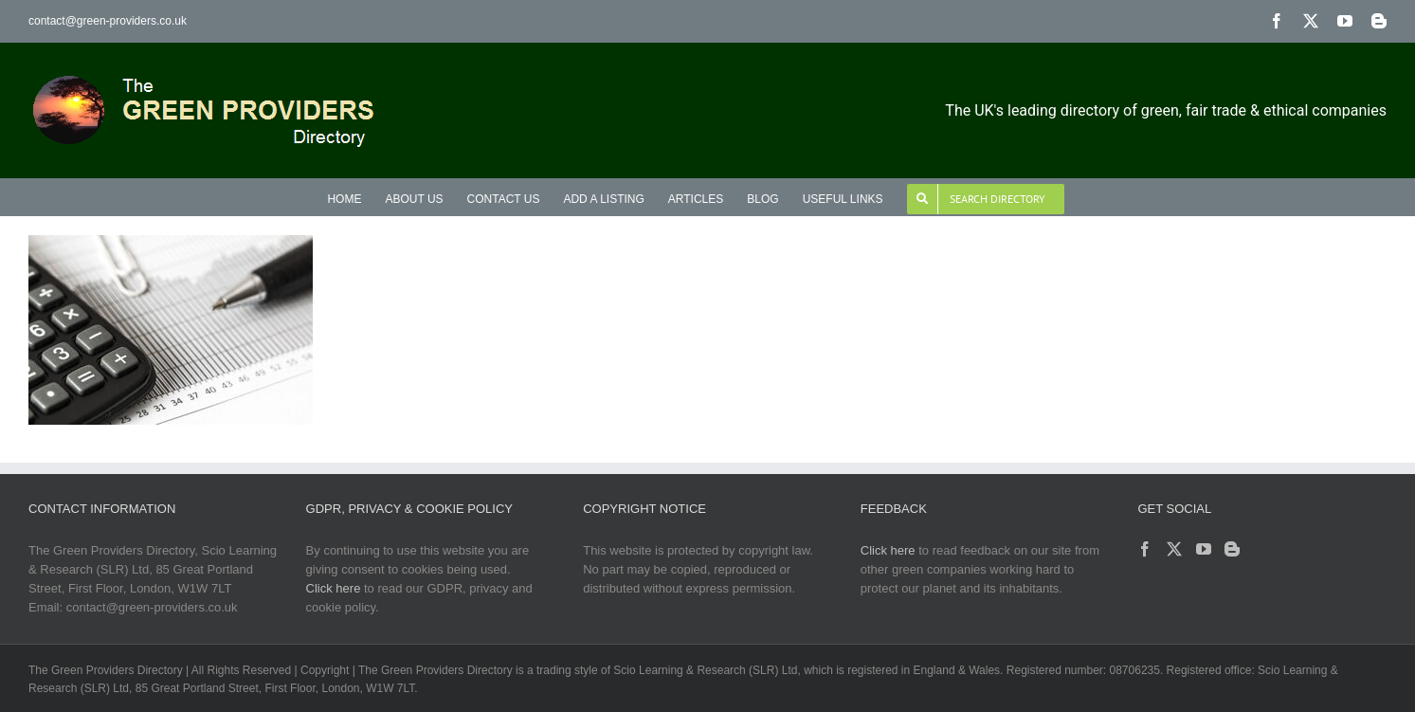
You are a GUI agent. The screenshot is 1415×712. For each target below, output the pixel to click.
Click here (333, 588)
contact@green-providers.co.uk (107, 20)
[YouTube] (1203, 549)
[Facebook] (1144, 549)
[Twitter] (1174, 549)
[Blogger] (1232, 549)
